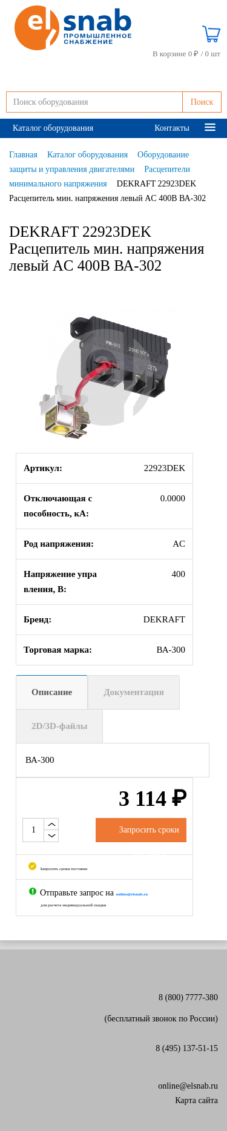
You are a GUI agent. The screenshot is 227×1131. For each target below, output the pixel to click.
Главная (23, 154)
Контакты (171, 128)
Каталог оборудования (53, 128)
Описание (51, 692)
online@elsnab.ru (188, 1085)
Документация (134, 692)
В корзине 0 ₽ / (186, 54)
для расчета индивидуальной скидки (74, 905)
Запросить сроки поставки (57, 868)
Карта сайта (196, 1100)
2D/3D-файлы (59, 726)
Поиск (202, 102)
